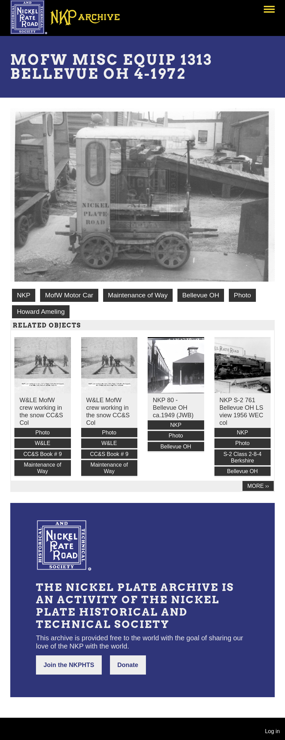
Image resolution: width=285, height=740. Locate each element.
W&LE (42, 443)
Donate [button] (127, 665)
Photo (242, 295)
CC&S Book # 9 (42, 454)
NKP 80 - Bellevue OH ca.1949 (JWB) (173, 408)
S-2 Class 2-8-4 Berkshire (242, 457)
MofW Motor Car (69, 295)
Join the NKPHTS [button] (69, 665)
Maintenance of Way (138, 295)
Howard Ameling (41, 311)
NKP (23, 295)
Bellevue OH (200, 295)
